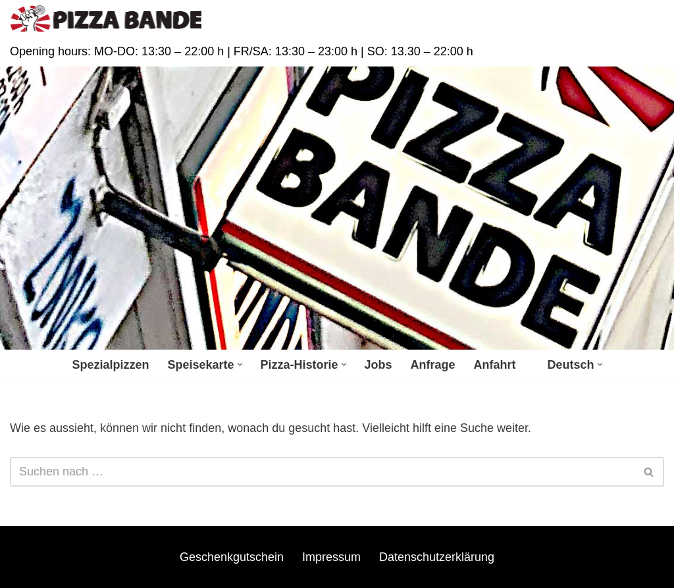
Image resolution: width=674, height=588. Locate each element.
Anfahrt (495, 364)
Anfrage (433, 364)
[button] (240, 364)
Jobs (378, 364)
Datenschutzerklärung (436, 557)
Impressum (331, 557)
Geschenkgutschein (232, 557)
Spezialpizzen (110, 364)
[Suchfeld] (322, 472)
